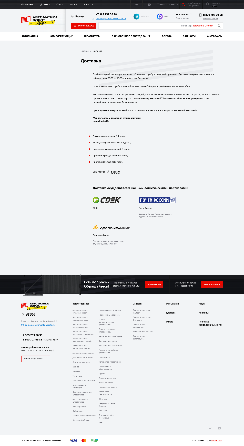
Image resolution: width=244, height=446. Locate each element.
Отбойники (78, 411)
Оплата (60, 4)
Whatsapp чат (154, 284)
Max (162, 17)
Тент (101, 422)
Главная (85, 51)
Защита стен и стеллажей (84, 416)
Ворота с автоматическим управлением (106, 322)
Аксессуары (214, 36)
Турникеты (77, 376)
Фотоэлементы (106, 383)
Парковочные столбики (110, 310)
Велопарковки (79, 406)
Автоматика (30, 36)
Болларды (103, 411)
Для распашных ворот (83, 358)
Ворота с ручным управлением (107, 330)
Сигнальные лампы (108, 387)
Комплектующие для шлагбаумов (82, 393)
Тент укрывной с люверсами (106, 416)
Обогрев (103, 399)
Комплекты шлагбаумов (84, 380)
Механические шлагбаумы (79, 386)
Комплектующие (61, 36)
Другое (102, 374)
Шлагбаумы (92, 36)
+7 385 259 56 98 (104, 14)
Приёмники (104, 357)
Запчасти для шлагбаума (110, 336)
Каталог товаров (84, 26)
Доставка (45, 4)
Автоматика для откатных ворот (80, 311)
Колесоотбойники (81, 420)
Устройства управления (110, 362)
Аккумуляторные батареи (107, 404)
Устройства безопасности (105, 393)
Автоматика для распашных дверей (81, 347)
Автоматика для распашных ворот (81, 318)
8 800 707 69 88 (211, 15)
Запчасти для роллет (108, 341)
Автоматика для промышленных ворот (83, 332)
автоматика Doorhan (203, 26)
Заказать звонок (210, 19)
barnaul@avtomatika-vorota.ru (109, 18)
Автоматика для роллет (84, 353)
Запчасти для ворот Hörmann (142, 318)
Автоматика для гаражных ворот (80, 325)
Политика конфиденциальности (210, 323)
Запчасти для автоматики (110, 346)
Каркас (76, 367)
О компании (27, 4)
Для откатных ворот (82, 362)
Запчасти (189, 36)
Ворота (167, 36)
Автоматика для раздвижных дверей (82, 340)
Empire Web (216, 441)
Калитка (76, 371)
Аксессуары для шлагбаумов (80, 400)
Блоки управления (107, 378)
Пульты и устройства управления (108, 351)
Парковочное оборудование (131, 36)
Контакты (88, 4)
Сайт (194, 441)
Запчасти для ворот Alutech (142, 311)
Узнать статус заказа (33, 359)
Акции (73, 4)
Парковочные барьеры (109, 315)
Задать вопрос (182, 18)
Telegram (141, 17)
